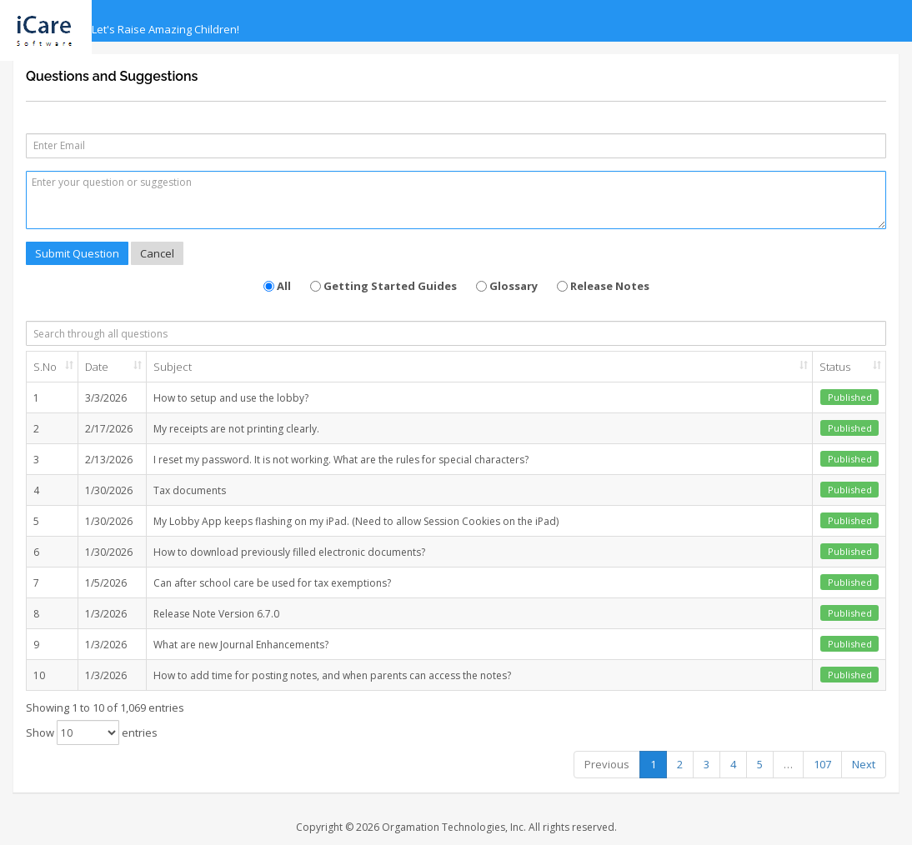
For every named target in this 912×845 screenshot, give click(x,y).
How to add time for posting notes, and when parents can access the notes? (332, 675)
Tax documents (189, 490)
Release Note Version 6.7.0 (216, 614)
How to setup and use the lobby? (230, 398)
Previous (606, 764)
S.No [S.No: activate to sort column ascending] (45, 366)
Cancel (157, 253)
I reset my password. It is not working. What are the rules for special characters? (341, 459)
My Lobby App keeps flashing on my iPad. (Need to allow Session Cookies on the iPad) (356, 521)
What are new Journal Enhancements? (240, 645)
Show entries (92, 732)
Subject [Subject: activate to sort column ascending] (172, 366)
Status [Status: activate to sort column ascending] (834, 366)
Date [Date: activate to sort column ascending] (96, 366)
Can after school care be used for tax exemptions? (272, 583)
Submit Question (77, 253)
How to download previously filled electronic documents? (289, 552)
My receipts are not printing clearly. (236, 429)
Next (863, 764)
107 (822, 764)
